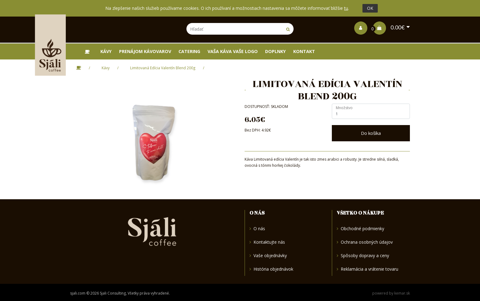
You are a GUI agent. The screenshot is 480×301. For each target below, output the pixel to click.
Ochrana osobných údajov (365, 242)
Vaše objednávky (268, 255)
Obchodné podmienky (360, 229)
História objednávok (271, 269)
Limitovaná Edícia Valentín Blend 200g (162, 67)
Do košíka (371, 133)
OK (370, 8)
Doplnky (275, 51)
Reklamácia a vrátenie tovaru (367, 269)
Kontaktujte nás (267, 242)
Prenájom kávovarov (145, 51)
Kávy (106, 51)
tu (346, 8)
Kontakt (304, 51)
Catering (189, 51)
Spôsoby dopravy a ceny (363, 255)
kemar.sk (402, 293)
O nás (257, 229)
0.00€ (389, 27)
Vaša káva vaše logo (233, 51)
